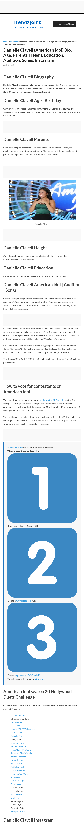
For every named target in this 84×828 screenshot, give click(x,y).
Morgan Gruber (18, 811)
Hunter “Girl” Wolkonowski (23, 729)
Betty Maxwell (17, 767)
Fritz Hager (16, 784)
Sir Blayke (15, 725)
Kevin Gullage (17, 780)
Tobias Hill (15, 777)
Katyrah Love (17, 760)
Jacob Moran (17, 763)
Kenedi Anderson (19, 746)
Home (5, 41)
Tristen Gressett (18, 756)
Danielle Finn (17, 736)
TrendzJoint (27, 22)
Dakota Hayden (18, 770)
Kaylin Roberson (18, 794)
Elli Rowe (15, 797)
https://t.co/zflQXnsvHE (27, 675)
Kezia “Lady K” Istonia (21, 749)
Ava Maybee (16, 722)
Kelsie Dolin (16, 732)
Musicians (14, 41)
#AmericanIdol (15, 447)
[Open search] (69, 24)
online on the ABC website (52, 400)
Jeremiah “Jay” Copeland (22, 753)
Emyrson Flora (17, 742)
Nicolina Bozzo (18, 715)
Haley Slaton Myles (20, 773)
